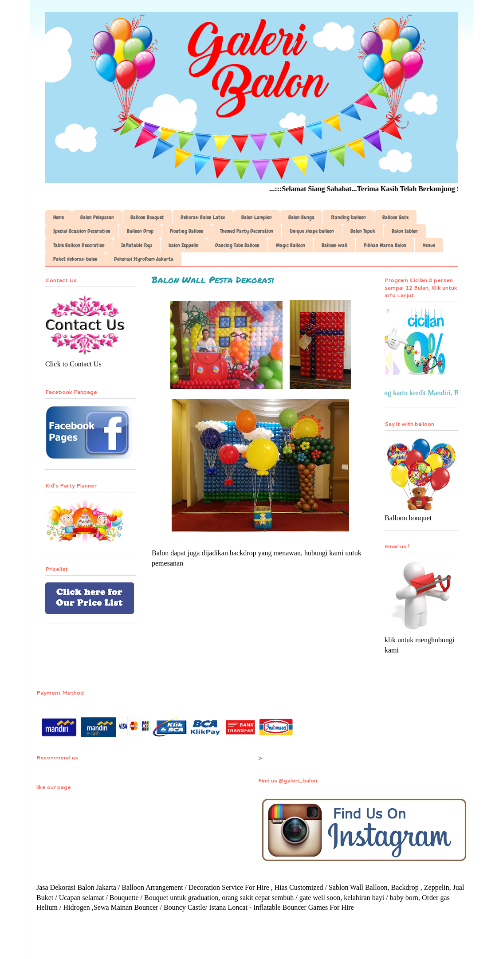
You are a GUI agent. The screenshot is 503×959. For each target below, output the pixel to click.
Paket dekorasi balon (75, 259)
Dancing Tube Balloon (237, 245)
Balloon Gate (395, 217)
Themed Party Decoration (246, 231)
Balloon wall (334, 245)
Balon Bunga (301, 217)
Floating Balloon (187, 231)
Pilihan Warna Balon (385, 245)
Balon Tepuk (362, 231)
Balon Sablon (405, 231)
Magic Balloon (290, 245)
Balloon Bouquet (147, 217)
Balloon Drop (140, 231)
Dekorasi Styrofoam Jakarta (143, 259)
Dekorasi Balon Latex (203, 217)
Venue (429, 245)
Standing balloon (348, 217)
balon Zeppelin (184, 245)
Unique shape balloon (312, 231)
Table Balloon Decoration (79, 245)
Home (58, 217)
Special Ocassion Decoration (81, 231)
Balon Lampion (256, 217)
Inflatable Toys (136, 245)
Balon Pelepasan (97, 217)
